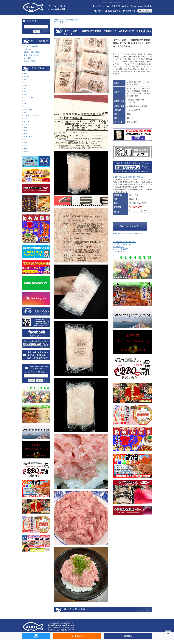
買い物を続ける (118, 247)
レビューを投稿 (118, 252)
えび (25, 82)
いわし (26, 103)
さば (25, 106)
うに (25, 100)
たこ (25, 88)
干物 (25, 124)
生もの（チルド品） (31, 46)
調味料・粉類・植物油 (32, 52)
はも (25, 118)
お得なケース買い (71, 20)
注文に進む (128, 636)
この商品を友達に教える (122, 244)
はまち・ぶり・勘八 (31, 115)
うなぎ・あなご (29, 97)
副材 (25, 148)
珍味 (25, 145)
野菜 (25, 133)
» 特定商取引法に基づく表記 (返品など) (127, 233)
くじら (26, 121)
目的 (61, 20)
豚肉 (25, 130)
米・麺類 (27, 58)
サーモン (27, 76)
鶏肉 (25, 127)
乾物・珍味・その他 (31, 55)
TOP (56, 20)
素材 (61, 22)
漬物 (25, 142)
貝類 (25, 94)
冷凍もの (27, 49)
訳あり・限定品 (29, 61)
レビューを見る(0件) (120, 249)
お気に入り (36, 636)
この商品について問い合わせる (124, 242)
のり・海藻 (28, 109)
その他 (26, 151)
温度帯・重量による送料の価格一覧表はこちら (130, 177)
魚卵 (25, 91)
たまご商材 (28, 136)
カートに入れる (77, 636)
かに (25, 79)
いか (25, 85)
